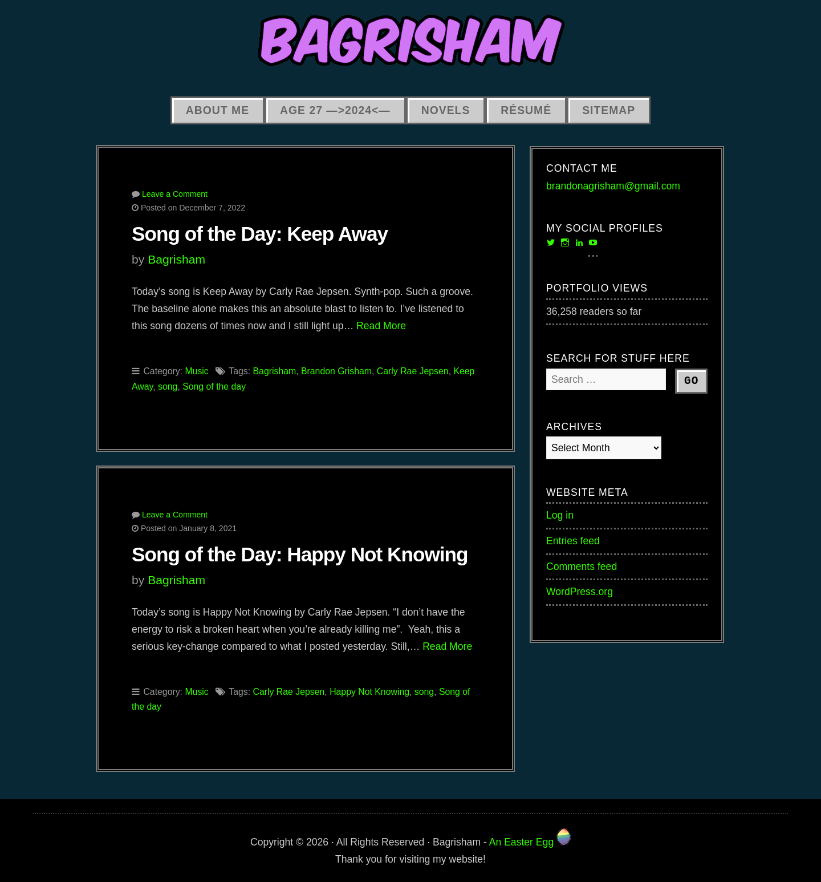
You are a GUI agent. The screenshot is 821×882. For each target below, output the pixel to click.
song (167, 386)
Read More (381, 325)
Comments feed (581, 566)
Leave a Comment (175, 194)
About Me (217, 110)
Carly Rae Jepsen (413, 371)
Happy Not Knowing (369, 692)
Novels (445, 110)
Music (196, 371)
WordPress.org (579, 591)
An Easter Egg (530, 842)
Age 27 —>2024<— (335, 110)
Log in (560, 515)
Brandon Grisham (336, 371)
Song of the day (214, 386)
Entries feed (573, 541)
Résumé (526, 110)
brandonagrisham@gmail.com (613, 186)
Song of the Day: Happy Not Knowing (300, 554)
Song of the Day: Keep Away (260, 233)
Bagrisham (176, 259)
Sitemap (608, 110)
